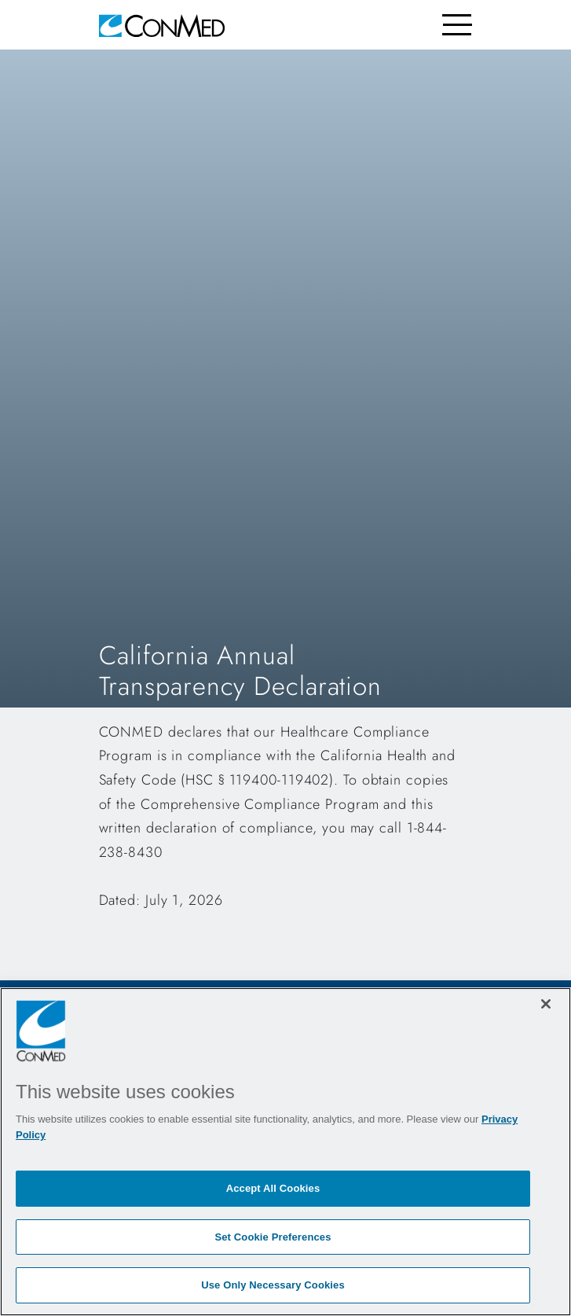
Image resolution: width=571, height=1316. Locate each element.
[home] (162, 25)
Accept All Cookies (273, 1188)
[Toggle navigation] (457, 25)
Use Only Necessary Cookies (273, 1285)
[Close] (546, 1004)
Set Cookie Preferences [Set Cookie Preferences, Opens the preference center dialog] (272, 1237)
